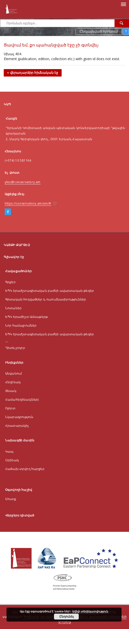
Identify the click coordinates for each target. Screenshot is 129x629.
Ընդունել (66, 616)
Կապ (9, 451)
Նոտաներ (13, 308)
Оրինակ (12, 460)
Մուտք (10, 499)
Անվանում (13, 373)
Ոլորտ (10, 408)
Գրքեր (10, 282)
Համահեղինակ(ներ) (22, 399)
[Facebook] (8, 212)
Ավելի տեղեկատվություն (90, 611)
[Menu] (123, 4)
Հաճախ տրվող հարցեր (24, 469)
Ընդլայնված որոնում (99, 31)
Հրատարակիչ (17, 425)
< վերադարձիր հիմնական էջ (32, 73)
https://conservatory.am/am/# (28, 203)
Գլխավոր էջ (14, 257)
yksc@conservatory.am (23, 182)
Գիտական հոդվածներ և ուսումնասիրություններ (45, 299)
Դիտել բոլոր (15, 348)
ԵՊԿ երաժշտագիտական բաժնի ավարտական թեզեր (49, 291)
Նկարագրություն (19, 417)
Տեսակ (10, 391)
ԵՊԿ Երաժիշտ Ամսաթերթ (26, 317)
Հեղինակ (13, 382)
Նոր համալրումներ (21, 325)
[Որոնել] (122, 23)
